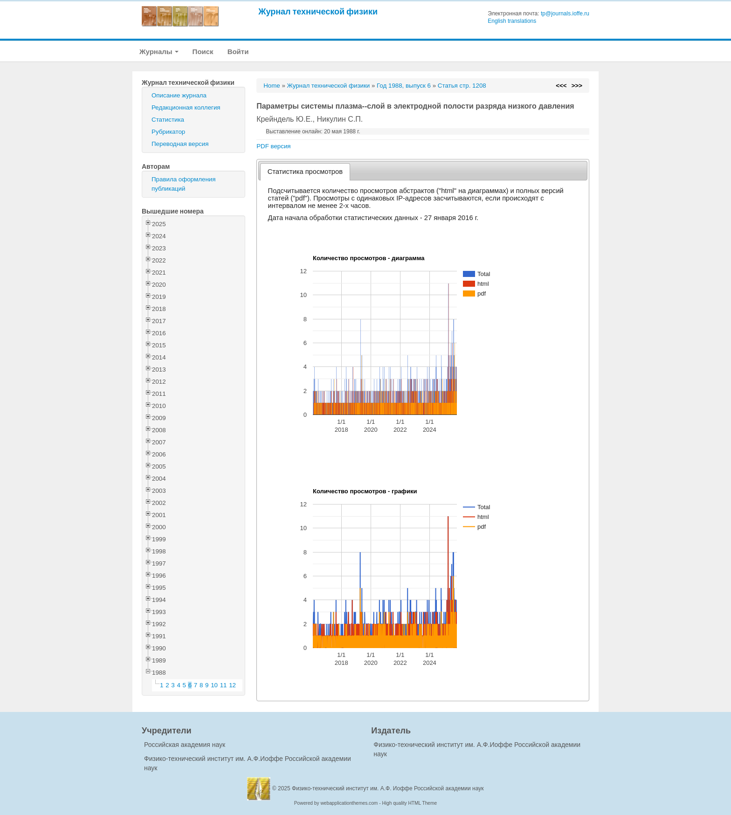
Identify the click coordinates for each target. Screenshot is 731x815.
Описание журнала (179, 95)
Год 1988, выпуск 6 (404, 85)
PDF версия (273, 146)
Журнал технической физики (318, 11)
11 (223, 685)
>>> (577, 85)
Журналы (159, 51)
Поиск (203, 51)
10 (214, 685)
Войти (238, 51)
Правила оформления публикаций (183, 184)
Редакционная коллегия (186, 107)
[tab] (305, 171)
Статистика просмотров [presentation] (305, 171)
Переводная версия (180, 143)
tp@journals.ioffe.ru (565, 13)
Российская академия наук (184, 744)
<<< (561, 85)
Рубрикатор (168, 131)
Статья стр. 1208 (462, 85)
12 (232, 685)
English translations (512, 21)
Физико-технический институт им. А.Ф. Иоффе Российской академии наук (388, 788)
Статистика (168, 119)
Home (271, 85)
